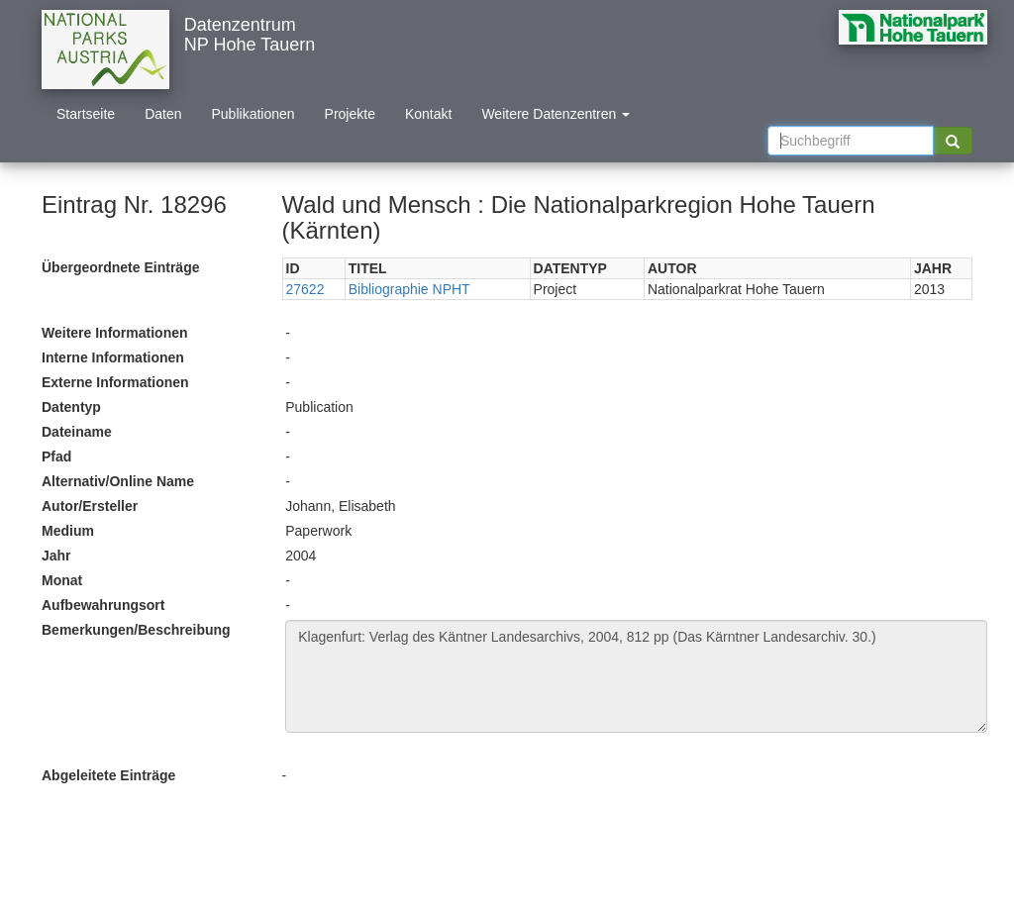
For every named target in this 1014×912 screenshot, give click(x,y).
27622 (305, 289)
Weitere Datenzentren (555, 114)
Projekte (350, 114)
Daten (163, 114)
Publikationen (253, 114)
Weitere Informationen (115, 333)
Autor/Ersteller (90, 506)
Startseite (85, 114)
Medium (68, 531)
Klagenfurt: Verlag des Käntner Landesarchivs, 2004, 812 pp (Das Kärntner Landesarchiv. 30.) (636, 676)
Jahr (56, 555)
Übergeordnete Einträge (120, 267)
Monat (62, 580)
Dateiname (77, 432)
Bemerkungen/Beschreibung (136, 630)
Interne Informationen (113, 357)
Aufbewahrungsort (103, 605)
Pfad (56, 456)
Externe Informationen (115, 382)
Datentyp (71, 407)
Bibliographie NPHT (409, 289)
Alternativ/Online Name (118, 481)
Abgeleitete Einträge (108, 775)
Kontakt (428, 114)
